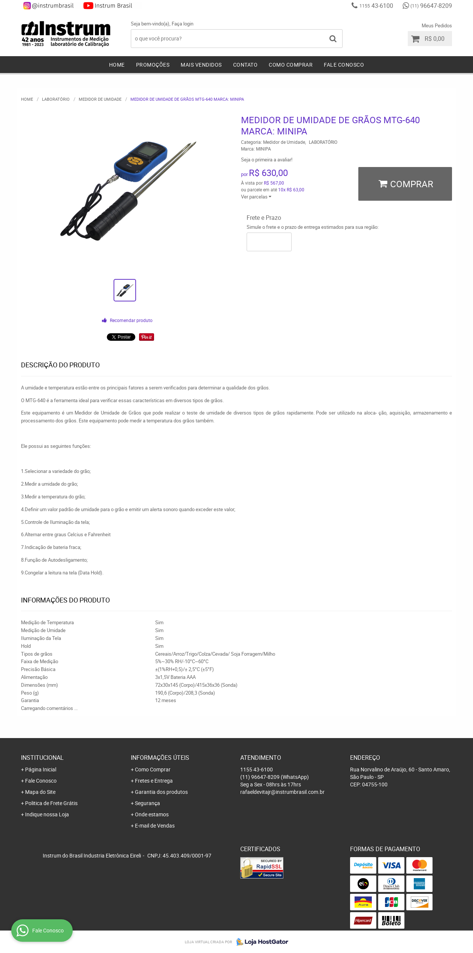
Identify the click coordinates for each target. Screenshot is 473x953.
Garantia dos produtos (161, 791)
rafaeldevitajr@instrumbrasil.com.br (282, 791)
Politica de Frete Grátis (51, 803)
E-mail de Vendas (155, 825)
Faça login (182, 23)
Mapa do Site (40, 791)
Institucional (42, 757)
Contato (245, 64)
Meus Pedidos (437, 25)
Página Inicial (40, 769)
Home (117, 64)
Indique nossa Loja (47, 814)
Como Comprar (291, 64)
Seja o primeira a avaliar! (266, 159)
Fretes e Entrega (154, 780)
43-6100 (376, 5)
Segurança (147, 803)
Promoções (153, 64)
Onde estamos (152, 814)
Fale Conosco (344, 64)
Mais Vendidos (201, 64)
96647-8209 (431, 5)
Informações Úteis (160, 757)
